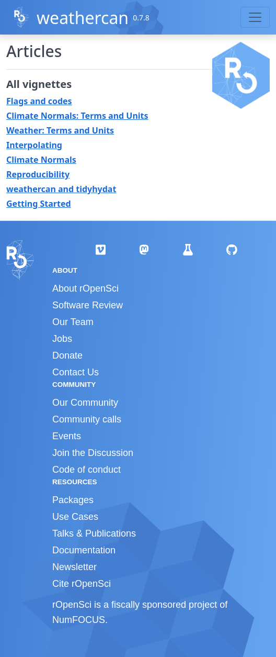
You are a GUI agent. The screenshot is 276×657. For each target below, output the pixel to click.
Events (66, 436)
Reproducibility (38, 174)
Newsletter (74, 567)
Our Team (73, 322)
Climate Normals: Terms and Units (77, 115)
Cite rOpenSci (81, 583)
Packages (73, 500)
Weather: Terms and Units (60, 130)
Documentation (84, 550)
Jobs (62, 338)
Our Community (85, 402)
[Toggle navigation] (255, 17)
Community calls (86, 419)
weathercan (83, 17)
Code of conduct (86, 469)
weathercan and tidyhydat (61, 189)
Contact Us (75, 372)
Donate (67, 355)
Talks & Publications (94, 533)
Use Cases (75, 516)
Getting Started (38, 203)
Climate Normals (41, 159)
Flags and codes (39, 101)
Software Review (87, 305)
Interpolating (34, 145)
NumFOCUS (78, 620)
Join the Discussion (92, 453)
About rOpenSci (85, 288)
